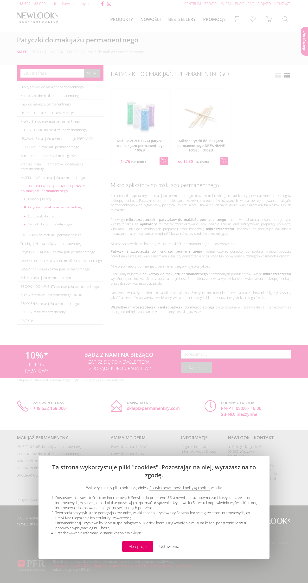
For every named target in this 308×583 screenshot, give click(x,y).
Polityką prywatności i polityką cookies (179, 487)
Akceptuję (138, 546)
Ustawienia (169, 546)
